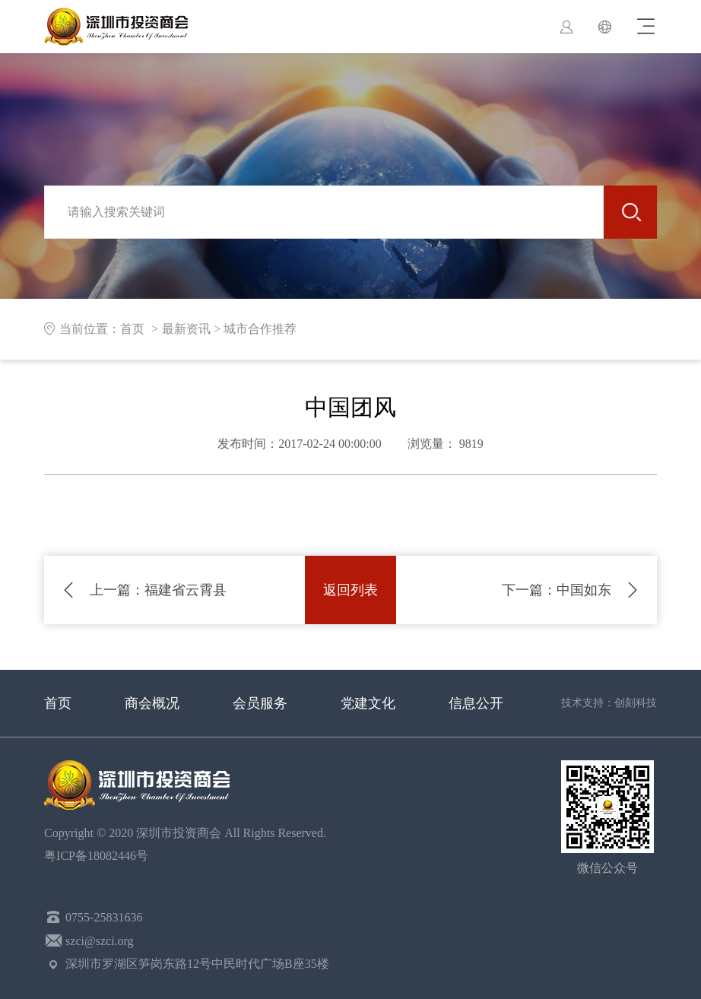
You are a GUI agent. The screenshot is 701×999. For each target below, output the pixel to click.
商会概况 (152, 703)
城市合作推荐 (260, 328)
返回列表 (350, 590)
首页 (57, 703)
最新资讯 (186, 328)
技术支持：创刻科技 (609, 703)
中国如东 (556, 590)
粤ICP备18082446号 (99, 855)
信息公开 (476, 703)
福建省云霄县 (158, 590)
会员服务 (260, 703)
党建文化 (368, 703)
